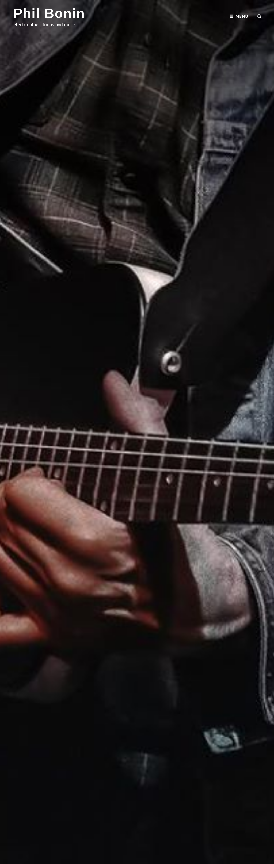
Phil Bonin (49, 13)
